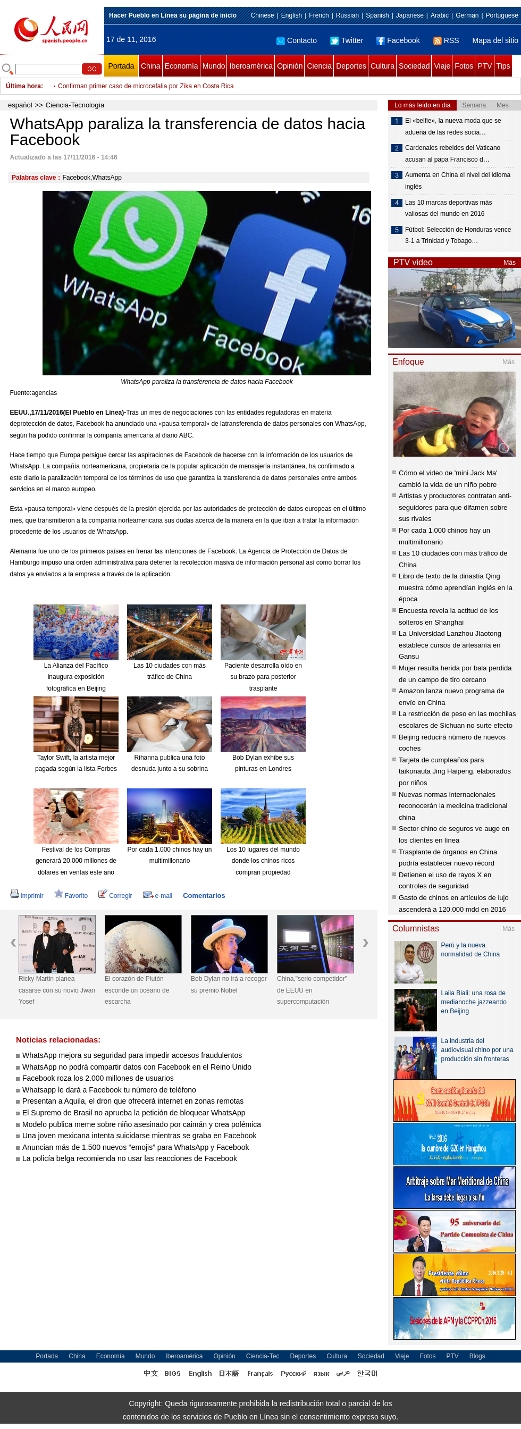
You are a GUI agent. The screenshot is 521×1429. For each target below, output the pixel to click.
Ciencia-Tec (263, 1356)
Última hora (23, 86)
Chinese (262, 15)
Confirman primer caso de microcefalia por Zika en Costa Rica (146, 86)
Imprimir (27, 896)
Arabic (440, 15)
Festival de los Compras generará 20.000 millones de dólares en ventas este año (76, 861)
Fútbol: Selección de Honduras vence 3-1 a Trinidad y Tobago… (458, 235)
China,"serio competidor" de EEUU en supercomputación (312, 990)
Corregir (115, 896)
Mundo (214, 66)
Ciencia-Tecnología (75, 105)
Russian (347, 15)
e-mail (158, 896)
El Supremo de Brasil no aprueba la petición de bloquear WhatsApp (133, 1112)
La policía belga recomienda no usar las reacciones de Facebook (129, 1158)
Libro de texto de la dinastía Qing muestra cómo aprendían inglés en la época (455, 587)
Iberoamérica (251, 66)
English (291, 15)
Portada (121, 66)
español (20, 105)
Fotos (464, 66)
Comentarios (204, 896)
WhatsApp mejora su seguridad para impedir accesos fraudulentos (132, 1055)
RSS (446, 40)
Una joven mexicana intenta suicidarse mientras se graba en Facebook (139, 1135)
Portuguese (502, 15)
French (319, 15)
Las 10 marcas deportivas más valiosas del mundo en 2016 (448, 208)
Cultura (382, 66)
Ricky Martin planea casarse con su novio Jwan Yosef (57, 990)
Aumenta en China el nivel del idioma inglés (457, 180)
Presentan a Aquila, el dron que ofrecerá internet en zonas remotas (132, 1101)
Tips (503, 66)
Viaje (442, 66)
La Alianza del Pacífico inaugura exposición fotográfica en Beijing (76, 677)
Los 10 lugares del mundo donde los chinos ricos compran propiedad (263, 861)
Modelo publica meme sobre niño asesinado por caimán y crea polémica (141, 1124)
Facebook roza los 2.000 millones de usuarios (98, 1078)
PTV (484, 66)
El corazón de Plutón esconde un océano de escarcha (137, 990)
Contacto (296, 40)
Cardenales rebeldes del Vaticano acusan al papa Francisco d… (452, 153)
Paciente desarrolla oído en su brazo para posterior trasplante (263, 677)
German (467, 15)
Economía (181, 66)
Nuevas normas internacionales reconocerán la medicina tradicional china (453, 806)
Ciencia (319, 66)
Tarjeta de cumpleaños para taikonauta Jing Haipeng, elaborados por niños (455, 771)
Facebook (397, 40)
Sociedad (414, 66)
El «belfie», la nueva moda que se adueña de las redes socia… (453, 126)
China (151, 66)
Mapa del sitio (495, 40)
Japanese (410, 15)
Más (509, 262)
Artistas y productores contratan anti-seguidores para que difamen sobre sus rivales (455, 507)
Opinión (289, 66)
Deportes (351, 66)
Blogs (477, 1356)
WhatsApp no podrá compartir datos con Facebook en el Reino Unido (136, 1067)
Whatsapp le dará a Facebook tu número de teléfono (109, 1090)
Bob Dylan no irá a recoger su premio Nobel (229, 984)
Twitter (346, 40)
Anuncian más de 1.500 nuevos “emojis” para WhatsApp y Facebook (135, 1147)
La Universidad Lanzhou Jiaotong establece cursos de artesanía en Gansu (450, 644)
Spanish (377, 15)
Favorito (71, 896)
